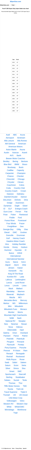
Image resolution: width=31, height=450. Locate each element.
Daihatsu (20, 194)
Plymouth (11, 345)
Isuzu (7, 262)
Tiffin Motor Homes (12, 386)
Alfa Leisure (9, 141)
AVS (12, 155)
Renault (9, 353)
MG (14, 303)
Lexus (7, 285)
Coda (8, 188)
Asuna (22, 150)
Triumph (6, 395)
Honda (6, 247)
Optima (6, 333)
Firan (5, 215)
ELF (10, 209)
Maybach (20, 294)
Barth (19, 155)
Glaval (6, 232)
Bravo (24, 164)
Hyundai (18, 250)
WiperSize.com (15, 1)
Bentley (6, 161)
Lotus (24, 285)
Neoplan (22, 321)
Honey (15, 247)
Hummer (8, 250)
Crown (23, 191)
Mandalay (10, 291)
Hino (7, 244)
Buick (21, 167)
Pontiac (21, 345)
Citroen (21, 182)
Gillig (19, 229)
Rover (22, 359)
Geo (22, 226)
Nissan (24, 324)
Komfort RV (12, 277)
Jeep (24, 265)
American (22, 144)
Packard (7, 336)
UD (14, 395)
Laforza (9, 280)
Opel (22, 330)
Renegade (20, 353)
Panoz (16, 336)
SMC (20, 371)
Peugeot (10, 342)
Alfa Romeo (22, 141)
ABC (15, 135)
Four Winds (11, 223)
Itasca (15, 262)
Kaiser (20, 268)
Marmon (21, 291)
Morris (20, 312)
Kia (21, 271)
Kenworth (12, 271)
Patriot (24, 336)
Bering (15, 161)
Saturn (7, 365)
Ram (25, 351)
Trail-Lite (19, 389)
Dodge (9, 203)
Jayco (16, 265)
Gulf (8, 238)
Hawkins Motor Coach (15, 241)
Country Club (19, 188)
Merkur (6, 303)
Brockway (12, 167)
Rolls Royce (11, 359)
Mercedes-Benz (10, 300)
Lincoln (16, 285)
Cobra (21, 185)
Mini (9, 306)
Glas (26, 229)
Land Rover (20, 283)
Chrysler (10, 182)
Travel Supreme (10, 392)
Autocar (15, 152)
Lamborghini (20, 280)
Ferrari (18, 212)
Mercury (23, 300)
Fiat (25, 212)
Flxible (12, 218)
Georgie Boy (8, 229)
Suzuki (16, 380)
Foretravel (22, 220)
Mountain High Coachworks (15, 315)
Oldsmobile (12, 330)
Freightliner (12, 226)
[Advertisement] (15, 26)
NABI (12, 318)
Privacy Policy (19, 448)
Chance (10, 176)
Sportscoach (10, 374)
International (15, 256)
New (6, 324)
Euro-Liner (8, 212)
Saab (7, 362)
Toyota (10, 389)
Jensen (11, 268)
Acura (22, 135)
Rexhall (9, 356)
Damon (24, 197)
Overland (24, 333)
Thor (20, 383)
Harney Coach (19, 238)
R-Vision (16, 351)
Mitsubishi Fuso (10, 309)
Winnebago (9, 410)
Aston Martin (11, 150)
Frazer (22, 223)
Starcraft (22, 374)
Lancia (9, 283)
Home (13, 448)
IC (26, 250)
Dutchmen (20, 203)
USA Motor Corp (15, 398)
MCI (20, 297)
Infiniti (19, 253)
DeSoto (18, 200)
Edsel (25, 206)
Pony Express (10, 348)
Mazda (12, 297)
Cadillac (10, 170)
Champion (21, 173)
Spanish (24, 448)
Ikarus (11, 253)
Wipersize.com (7, 448)
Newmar (14, 324)
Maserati (10, 294)
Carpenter (10, 173)
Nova (10, 327)
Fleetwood (23, 215)
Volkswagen (12, 401)
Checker (20, 176)
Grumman (21, 235)
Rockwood (20, 356)
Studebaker (20, 377)
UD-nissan (23, 395)
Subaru (7, 380)
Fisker (13, 215)
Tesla (24, 380)
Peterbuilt (20, 339)
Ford (13, 5)
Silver (8, 368)
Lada (22, 277)
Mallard (19, 288)
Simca (16, 368)
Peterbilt (10, 339)
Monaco (23, 309)
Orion (14, 333)
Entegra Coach (21, 209)
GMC (15, 232)
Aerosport (10, 138)
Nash (19, 318)
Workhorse (21, 410)
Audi (8, 135)
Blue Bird (7, 164)
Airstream (21, 138)
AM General (10, 144)
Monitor (11, 312)
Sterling (9, 377)
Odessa (19, 327)
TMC (25, 386)
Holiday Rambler (19, 244)
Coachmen (11, 185)
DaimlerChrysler (11, 197)
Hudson (24, 247)
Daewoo (10, 194)
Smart (11, 371)
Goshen (23, 232)
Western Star (22, 404)
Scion (16, 365)
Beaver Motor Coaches (15, 158)
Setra (24, 365)
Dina (26, 200)
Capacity (20, 170)
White (9, 407)
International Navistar (15, 259)
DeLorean (7, 200)
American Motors (15, 147)
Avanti (24, 152)
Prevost (7, 351)
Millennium (23, 303)
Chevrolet (10, 179)
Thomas (12, 383)
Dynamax (7, 206)
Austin (6, 152)
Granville (9, 235)
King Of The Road (15, 274)
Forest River (10, 220)
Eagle (17, 206)
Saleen (23, 362)
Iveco (23, 262)
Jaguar (8, 265)
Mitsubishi (19, 306)
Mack (11, 288)
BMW (17, 164)
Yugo (15, 413)
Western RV (8, 404)
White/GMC (19, 407)
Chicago (21, 179)
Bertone (24, 161)
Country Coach (11, 191)
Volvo (22, 401)
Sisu (23, 368)
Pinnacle (20, 342)
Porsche (22, 348)
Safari (14, 362)
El (4, 209)
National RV (10, 321)
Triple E (24, 392)
